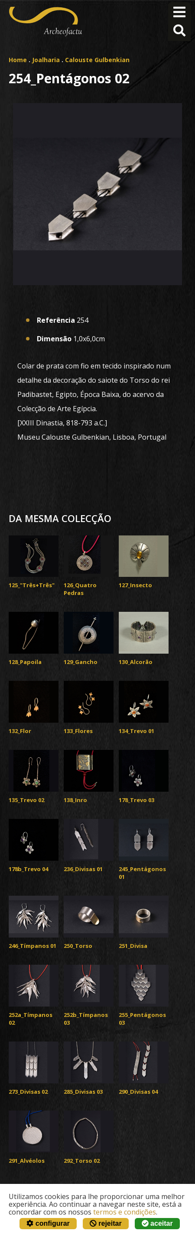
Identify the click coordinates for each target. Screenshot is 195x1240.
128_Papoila (25, 662)
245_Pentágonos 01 (142, 873)
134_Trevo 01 (136, 731)
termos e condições (124, 1212)
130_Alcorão (136, 662)
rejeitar (106, 1223)
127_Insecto (135, 585)
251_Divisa (133, 946)
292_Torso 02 (82, 1160)
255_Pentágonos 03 (142, 1018)
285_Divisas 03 (83, 1091)
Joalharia (46, 60)
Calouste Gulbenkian (97, 60)
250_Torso (78, 946)
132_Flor (20, 731)
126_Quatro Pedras (80, 589)
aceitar (157, 1223)
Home (18, 60)
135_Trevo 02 (26, 800)
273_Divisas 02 (28, 1091)
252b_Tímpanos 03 (86, 1018)
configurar (48, 1223)
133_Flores (78, 731)
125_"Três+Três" (32, 585)
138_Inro (75, 800)
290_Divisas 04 (138, 1091)
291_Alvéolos (27, 1160)
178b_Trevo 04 (28, 869)
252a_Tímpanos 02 (30, 1018)
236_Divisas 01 (83, 869)
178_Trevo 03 (136, 800)
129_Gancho (81, 662)
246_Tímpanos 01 (32, 946)
